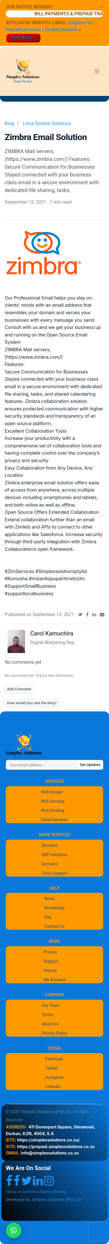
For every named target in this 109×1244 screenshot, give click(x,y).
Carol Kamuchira (51, 633)
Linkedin (53, 1086)
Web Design (51, 792)
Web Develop (53, 801)
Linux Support (54, 873)
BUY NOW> (23, 37)
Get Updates (90, 765)
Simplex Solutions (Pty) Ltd (56, 1199)
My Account (54, 979)
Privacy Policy (54, 1033)
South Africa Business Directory (44, 1192)
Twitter (51, 1068)
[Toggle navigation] (97, 71)
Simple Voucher (61, 29)
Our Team (51, 1005)
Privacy (50, 952)
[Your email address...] (41, 765)
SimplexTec (80, 22)
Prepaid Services (23, 29)
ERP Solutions (54, 854)
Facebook (54, 1059)
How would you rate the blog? (32, 703)
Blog (9, 123)
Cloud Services (54, 819)
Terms (47, 1014)
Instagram (54, 1077)
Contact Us (54, 926)
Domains (50, 845)
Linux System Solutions (47, 123)
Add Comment (19, 689)
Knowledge (54, 907)
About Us (50, 1024)
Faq (47, 917)
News (49, 898)
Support (51, 961)
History (50, 970)
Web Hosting (52, 810)
